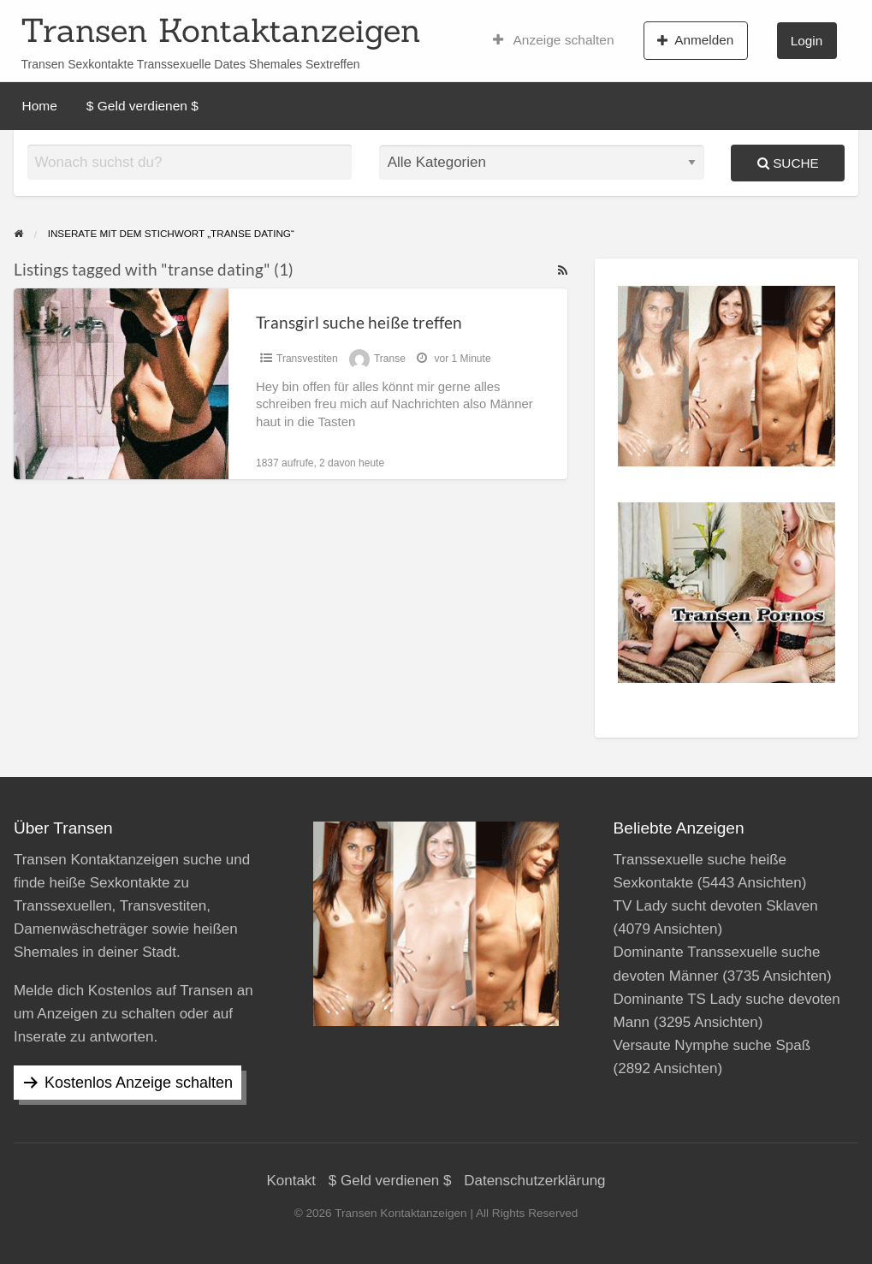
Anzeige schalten (553, 40)
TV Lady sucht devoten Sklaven (716, 906)
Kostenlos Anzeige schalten (138, 1082)
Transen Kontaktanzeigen (221, 29)
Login (806, 40)
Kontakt (291, 1180)
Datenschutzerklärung (534, 1180)
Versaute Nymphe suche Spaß (712, 1045)
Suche (788, 163)
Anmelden (695, 40)
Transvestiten (307, 359)
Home (39, 105)
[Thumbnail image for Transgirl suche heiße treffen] (121, 383)
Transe (390, 359)
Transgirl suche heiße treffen (359, 322)
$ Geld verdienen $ (142, 105)
